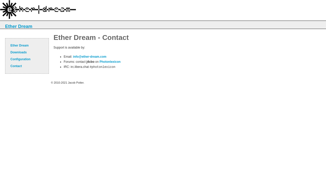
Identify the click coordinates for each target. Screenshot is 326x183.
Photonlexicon (110, 62)
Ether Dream (18, 26)
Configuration (20, 59)
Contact (16, 66)
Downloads (18, 52)
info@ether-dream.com (89, 56)
